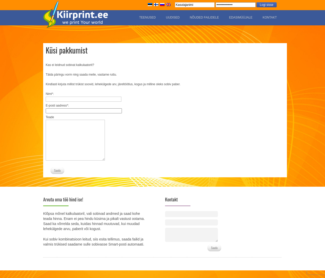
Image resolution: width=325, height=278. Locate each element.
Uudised (173, 17)
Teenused (147, 17)
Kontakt (270, 17)
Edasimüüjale (240, 17)
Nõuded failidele (204, 17)
